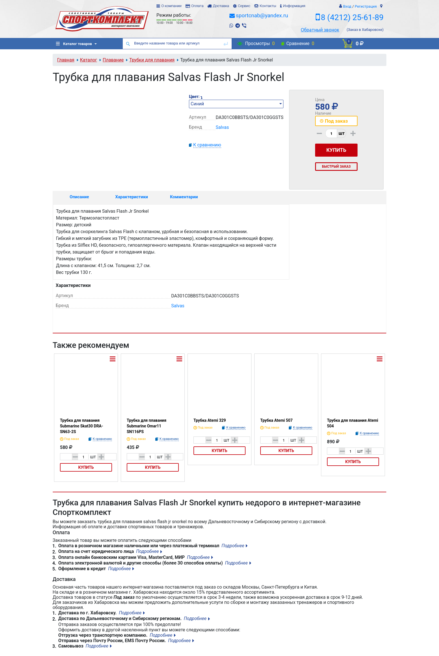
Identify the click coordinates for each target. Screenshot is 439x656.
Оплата (197, 6)
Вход (347, 6)
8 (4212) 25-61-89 (352, 17)
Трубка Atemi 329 (209, 420)
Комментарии (184, 196)
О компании (171, 6)
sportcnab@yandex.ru (262, 15)
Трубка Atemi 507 (276, 420)
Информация (294, 6)
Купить (86, 467)
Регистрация (366, 6)
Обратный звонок (320, 29)
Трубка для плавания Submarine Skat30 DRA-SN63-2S (81, 426)
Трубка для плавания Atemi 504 (352, 423)
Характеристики (131, 196)
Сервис (244, 6)
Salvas (222, 127)
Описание (79, 196)
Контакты (268, 6)
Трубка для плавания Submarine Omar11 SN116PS (146, 426)
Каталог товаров (74, 44)
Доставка (221, 6)
